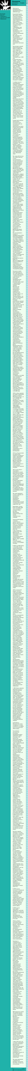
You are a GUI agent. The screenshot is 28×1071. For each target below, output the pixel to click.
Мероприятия (16, 1)
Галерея (22, 3)
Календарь (2, 13)
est (27, 0)
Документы (15, 3)
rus (27, 3)
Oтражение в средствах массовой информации (5, 17)
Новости (2, 15)
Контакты (14, 4)
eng (27, 2)
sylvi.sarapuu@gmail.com (20, 1069)
